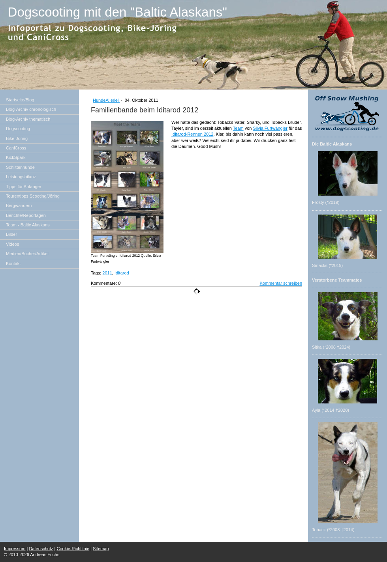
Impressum (14, 548)
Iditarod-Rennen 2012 (192, 134)
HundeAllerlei (106, 100)
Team (238, 128)
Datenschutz (41, 548)
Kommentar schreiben (280, 283)
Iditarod (122, 273)
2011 (107, 273)
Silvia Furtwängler (270, 128)
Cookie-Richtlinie (73, 548)
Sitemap (101, 548)
